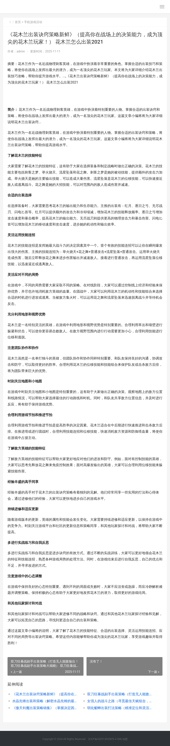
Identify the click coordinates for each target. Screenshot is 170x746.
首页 (18, 22)
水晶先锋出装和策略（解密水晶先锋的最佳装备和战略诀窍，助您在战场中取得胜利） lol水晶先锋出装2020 (46, 701)
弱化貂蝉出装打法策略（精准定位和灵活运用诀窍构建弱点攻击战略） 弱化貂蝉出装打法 (121, 708)
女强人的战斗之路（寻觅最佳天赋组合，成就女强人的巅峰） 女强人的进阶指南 (121, 701)
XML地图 (122, 739)
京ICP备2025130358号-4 (102, 739)
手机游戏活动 (33, 22)
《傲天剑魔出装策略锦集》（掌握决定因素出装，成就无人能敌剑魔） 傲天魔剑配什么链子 (46, 708)
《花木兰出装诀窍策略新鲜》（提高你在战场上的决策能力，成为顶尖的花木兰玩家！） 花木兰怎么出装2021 (46, 694)
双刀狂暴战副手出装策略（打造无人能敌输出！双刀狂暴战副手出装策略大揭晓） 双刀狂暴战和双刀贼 (121, 694)
